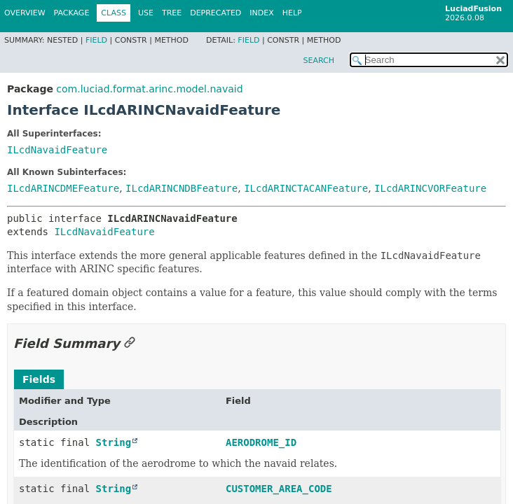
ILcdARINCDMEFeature (63, 188)
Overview (25, 13)
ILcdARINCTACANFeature (306, 188)
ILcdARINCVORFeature (430, 188)
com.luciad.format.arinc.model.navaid (149, 88)
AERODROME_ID (261, 442)
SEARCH (318, 60)
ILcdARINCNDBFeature (181, 188)
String (114, 442)
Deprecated (215, 13)
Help (292, 13)
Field (96, 40)
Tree (172, 13)
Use (145, 13)
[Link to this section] (129, 343)
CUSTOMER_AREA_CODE (279, 488)
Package (72, 13)
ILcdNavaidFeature (57, 149)
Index (261, 13)
